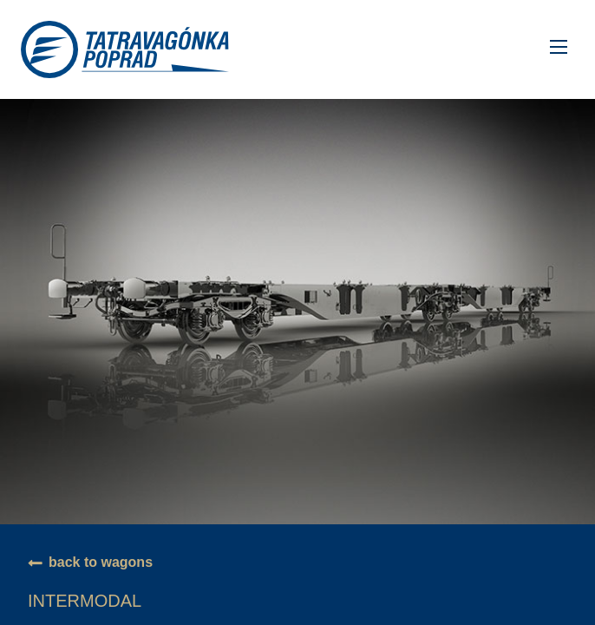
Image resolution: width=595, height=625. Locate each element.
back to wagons (101, 562)
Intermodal (84, 600)
